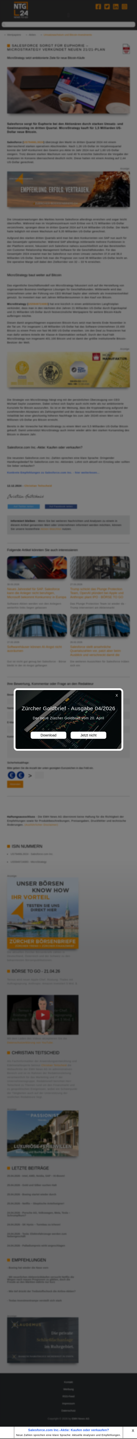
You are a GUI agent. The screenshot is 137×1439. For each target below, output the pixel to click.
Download (49, 735)
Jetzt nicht (88, 735)
